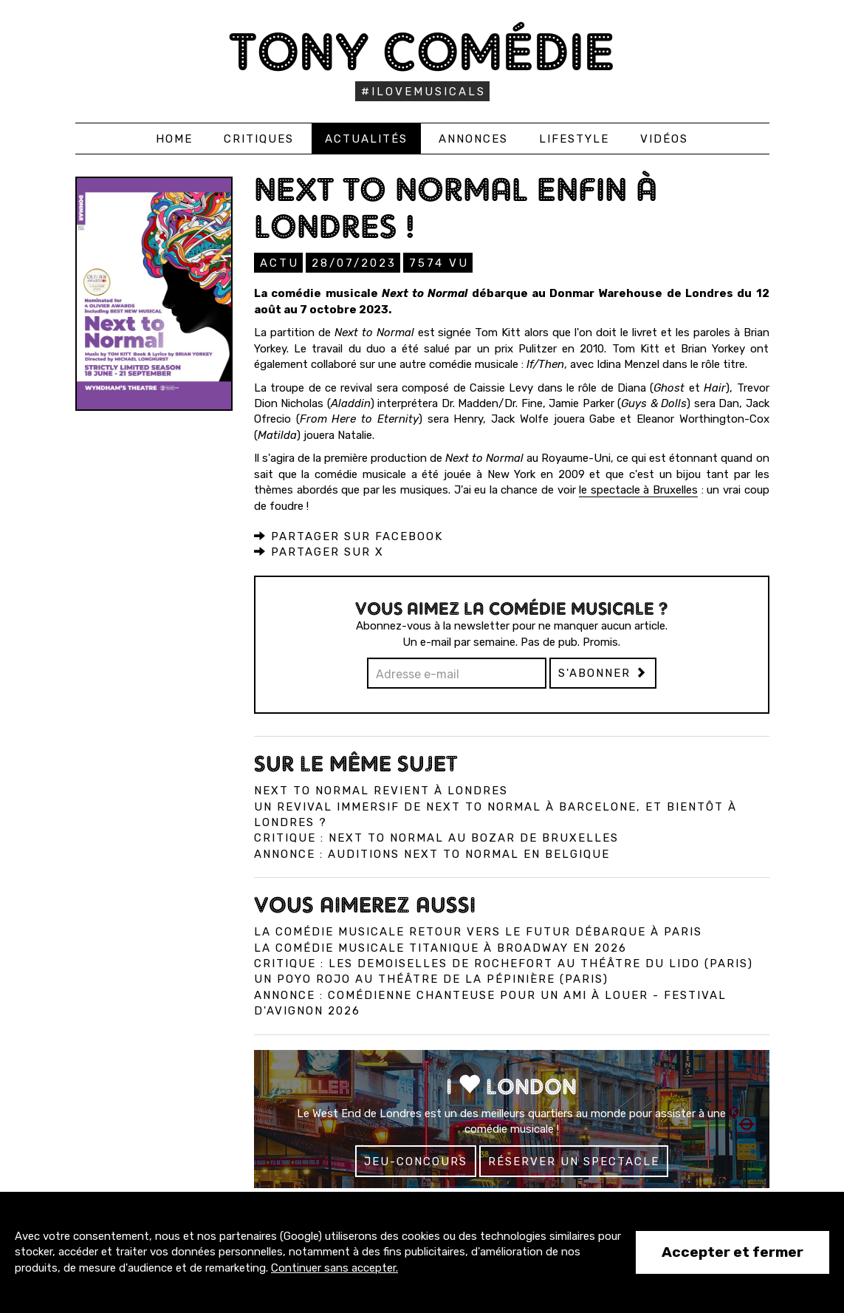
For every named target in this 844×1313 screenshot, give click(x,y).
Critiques (259, 139)
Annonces (473, 139)
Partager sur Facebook (348, 535)
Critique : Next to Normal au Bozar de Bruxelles (436, 837)
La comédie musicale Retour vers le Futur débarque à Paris (478, 931)
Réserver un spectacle (573, 1160)
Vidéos (664, 139)
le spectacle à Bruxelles (638, 489)
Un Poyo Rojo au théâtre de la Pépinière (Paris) (431, 978)
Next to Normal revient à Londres (381, 790)
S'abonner (603, 672)
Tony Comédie (422, 51)
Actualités (366, 139)
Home (174, 139)
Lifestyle (574, 139)
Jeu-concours (415, 1160)
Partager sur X (319, 551)
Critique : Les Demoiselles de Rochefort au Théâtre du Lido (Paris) (503, 962)
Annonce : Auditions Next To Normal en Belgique (432, 853)
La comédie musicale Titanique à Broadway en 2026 (440, 947)
